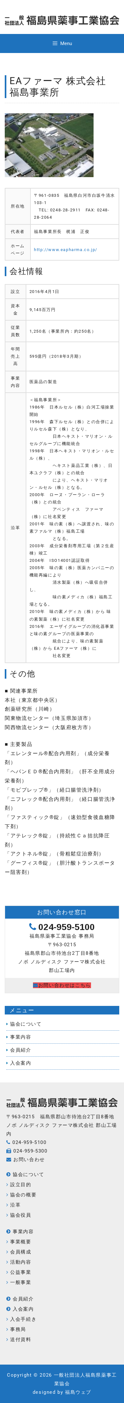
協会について (26, 1024)
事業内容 (20, 1037)
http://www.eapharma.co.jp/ (65, 249)
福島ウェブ (78, 1392)
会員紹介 (20, 1050)
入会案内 (20, 1063)
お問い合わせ (29, 1159)
